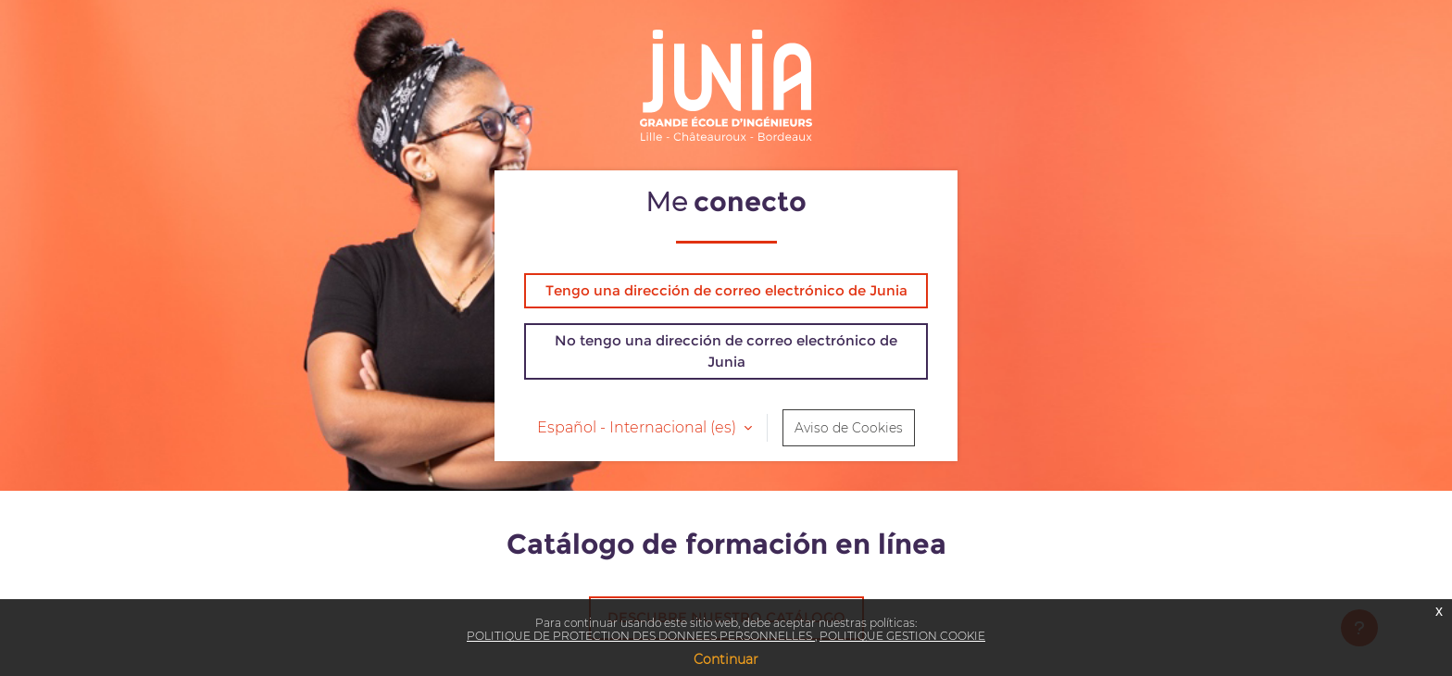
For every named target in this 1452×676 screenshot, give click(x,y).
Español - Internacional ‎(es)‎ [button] (638, 427)
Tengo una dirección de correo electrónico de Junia (726, 290)
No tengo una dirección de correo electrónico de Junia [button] (726, 351)
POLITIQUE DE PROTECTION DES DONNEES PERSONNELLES (641, 636)
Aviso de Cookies (849, 427)
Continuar (726, 659)
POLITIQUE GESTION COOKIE (902, 636)
